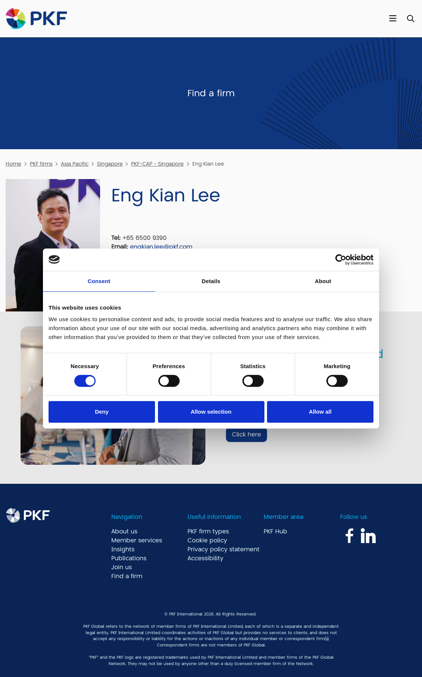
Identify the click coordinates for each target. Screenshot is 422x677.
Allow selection (210, 411)
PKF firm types (208, 531)
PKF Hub (275, 531)
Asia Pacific (75, 163)
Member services (136, 540)
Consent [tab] (99, 281)
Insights (122, 549)
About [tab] (323, 281)
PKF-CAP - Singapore (157, 163)
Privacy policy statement (223, 549)
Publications (128, 558)
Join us (121, 567)
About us (124, 531)
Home (13, 163)
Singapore (110, 163)
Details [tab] (211, 281)
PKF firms (41, 163)
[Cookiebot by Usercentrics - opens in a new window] (340, 259)
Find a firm (126, 576)
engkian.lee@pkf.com (161, 247)
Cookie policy (207, 540)
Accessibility (205, 558)
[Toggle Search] (410, 19)
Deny (102, 411)
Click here (246, 434)
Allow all (320, 411)
